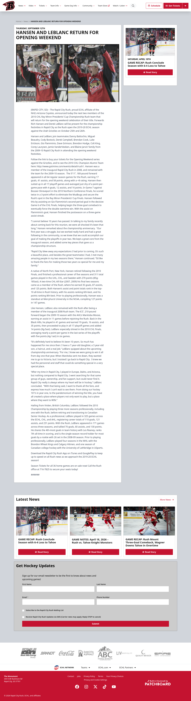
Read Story (150, 72)
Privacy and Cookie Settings (95, 680)
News (22, 5)
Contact (71, 676)
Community (89, 5)
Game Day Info (71, 5)
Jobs (79, 676)
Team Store (104, 5)
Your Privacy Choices (114, 676)
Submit (95, 625)
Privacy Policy (89, 676)
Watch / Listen (120, 5)
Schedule (154, 5)
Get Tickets (173, 5)
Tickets (43, 5)
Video (32, 5)
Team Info (55, 5)
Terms (100, 676)
